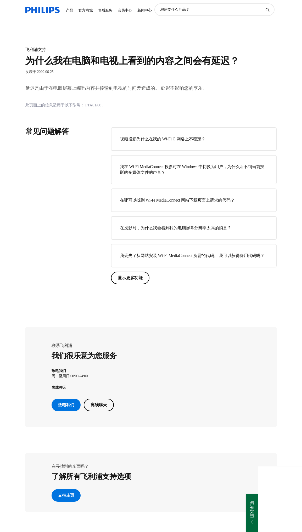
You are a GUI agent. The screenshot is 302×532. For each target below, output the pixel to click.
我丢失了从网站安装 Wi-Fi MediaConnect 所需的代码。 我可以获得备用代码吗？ (192, 255)
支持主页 (66, 495)
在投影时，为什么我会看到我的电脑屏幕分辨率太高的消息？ (175, 228)
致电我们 (66, 405)
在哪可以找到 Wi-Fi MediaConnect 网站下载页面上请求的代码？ (177, 200)
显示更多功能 (130, 278)
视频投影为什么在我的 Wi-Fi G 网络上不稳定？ (162, 139)
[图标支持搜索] (267, 10)
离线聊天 (99, 405)
